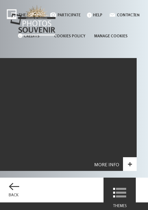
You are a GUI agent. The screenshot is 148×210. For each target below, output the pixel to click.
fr (129, 15)
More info (106, 165)
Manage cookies (111, 36)
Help (97, 15)
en (137, 15)
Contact (126, 15)
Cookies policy (69, 36)
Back (14, 195)
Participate (69, 15)
